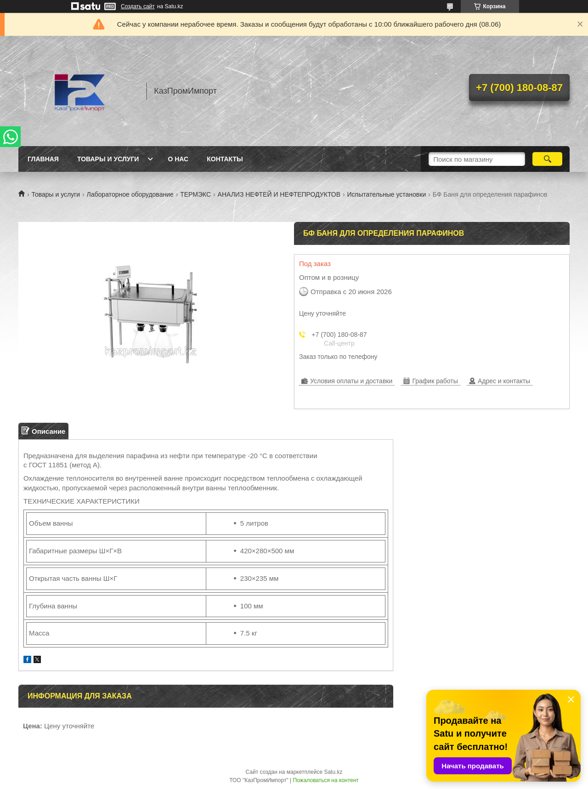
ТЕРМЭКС (195, 194)
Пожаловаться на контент (325, 780)
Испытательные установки (386, 194)
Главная (43, 159)
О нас (178, 159)
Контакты (225, 159)
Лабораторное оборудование (130, 194)
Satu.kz (333, 772)
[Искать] (547, 159)
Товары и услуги (108, 159)
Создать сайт (138, 6)
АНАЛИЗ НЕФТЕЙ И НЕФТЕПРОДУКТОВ (279, 194)
